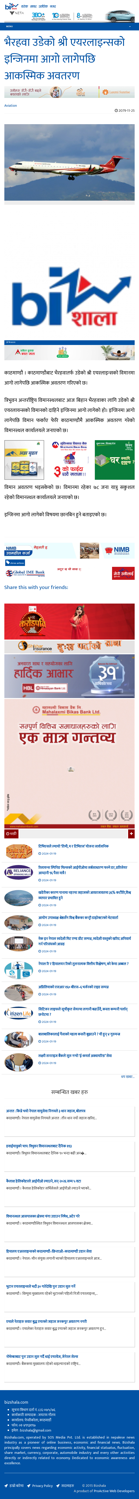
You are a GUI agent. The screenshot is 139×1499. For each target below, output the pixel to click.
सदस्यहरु (67, 1486)
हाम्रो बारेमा (17, 1486)
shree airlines (15, 563)
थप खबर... (128, 1077)
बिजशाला (10, 342)
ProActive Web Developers (114, 1491)
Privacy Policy (42, 1486)
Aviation (10, 106)
